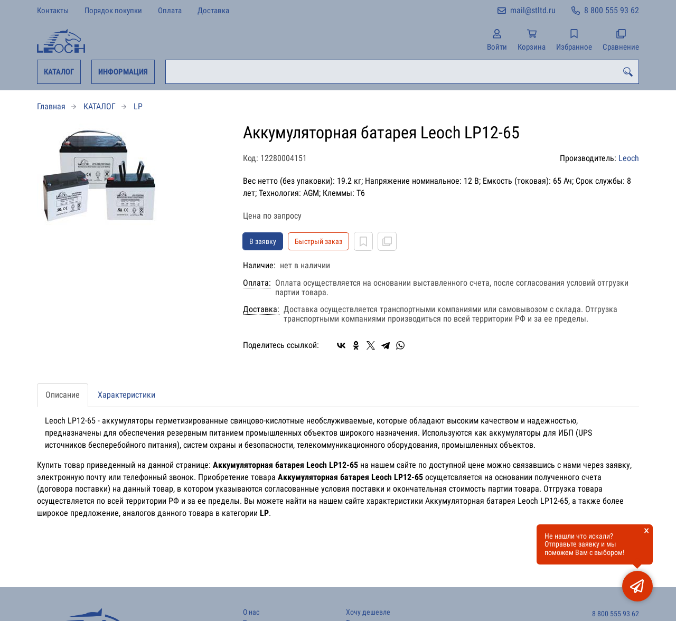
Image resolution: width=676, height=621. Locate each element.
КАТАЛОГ (59, 72)
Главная (51, 106)
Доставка (213, 10)
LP (138, 106)
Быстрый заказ (318, 241)
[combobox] (402, 72)
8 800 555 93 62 (611, 10)
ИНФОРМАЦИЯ (123, 72)
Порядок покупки (113, 10)
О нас (251, 612)
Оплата (170, 10)
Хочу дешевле (368, 612)
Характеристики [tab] (126, 395)
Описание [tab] (62, 395)
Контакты (53, 10)
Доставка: (261, 309)
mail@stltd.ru (533, 10)
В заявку (262, 241)
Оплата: (257, 283)
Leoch (628, 158)
